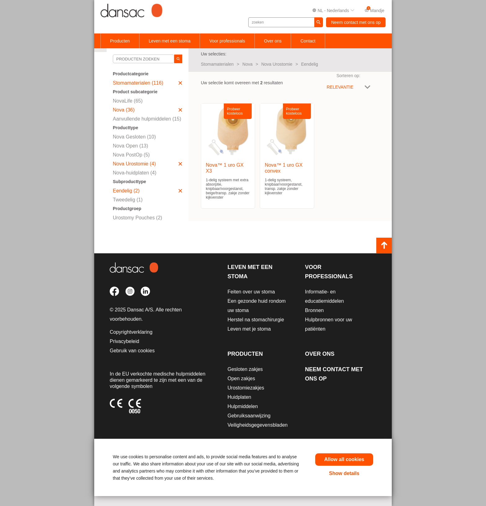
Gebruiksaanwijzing (249, 415)
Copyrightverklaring (131, 332)
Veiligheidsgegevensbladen (258, 425)
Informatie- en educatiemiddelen (324, 296)
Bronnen (314, 310)
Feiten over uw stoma (251, 291)
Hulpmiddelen (243, 406)
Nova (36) (147, 109)
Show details (344, 473)
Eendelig (309, 64)
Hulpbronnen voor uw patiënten (328, 324)
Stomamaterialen (217, 64)
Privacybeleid (124, 341)
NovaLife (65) (128, 100)
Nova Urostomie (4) (147, 163)
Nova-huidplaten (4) (135, 172)
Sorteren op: (348, 75)
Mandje (374, 10)
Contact (307, 40)
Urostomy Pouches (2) (137, 217)
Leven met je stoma (249, 329)
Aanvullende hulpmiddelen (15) (147, 118)
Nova (247, 64)
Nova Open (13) (130, 145)
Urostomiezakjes (246, 387)
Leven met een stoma (170, 40)
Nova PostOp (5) (131, 154)
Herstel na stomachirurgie (256, 319)
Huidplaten (239, 397)
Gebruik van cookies (132, 350)
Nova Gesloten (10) (134, 136)
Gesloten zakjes (245, 369)
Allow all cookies (344, 459)
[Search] (178, 59)
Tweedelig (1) (128, 199)
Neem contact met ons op (356, 22)
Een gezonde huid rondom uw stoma (257, 305)
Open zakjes (241, 378)
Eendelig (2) (147, 190)
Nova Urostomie (276, 64)
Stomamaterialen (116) (147, 83)
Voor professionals (227, 40)
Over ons (273, 40)
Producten (120, 40)
